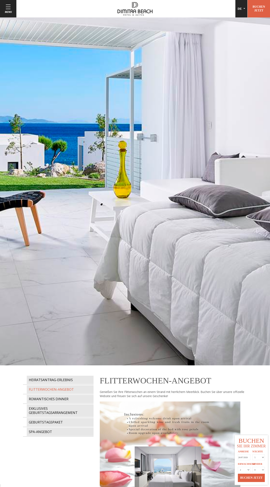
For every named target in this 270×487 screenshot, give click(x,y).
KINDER (257, 464)
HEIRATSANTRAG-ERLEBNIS (51, 380)
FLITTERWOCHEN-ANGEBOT (51, 389)
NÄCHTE (257, 451)
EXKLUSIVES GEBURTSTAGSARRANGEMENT (53, 410)
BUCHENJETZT (259, 8)
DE (240, 8)
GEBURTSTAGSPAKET (46, 422)
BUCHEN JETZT (251, 477)
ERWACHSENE (244, 464)
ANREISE (243, 451)
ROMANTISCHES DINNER (48, 399)
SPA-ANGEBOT (40, 431)
